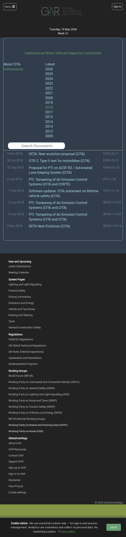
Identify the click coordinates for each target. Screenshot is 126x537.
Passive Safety (17, 290)
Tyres (12, 321)
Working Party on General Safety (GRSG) (32, 388)
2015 (49, 116)
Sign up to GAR (17, 467)
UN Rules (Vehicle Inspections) (26, 351)
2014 (49, 121)
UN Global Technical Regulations (27, 345)
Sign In (117, 6)
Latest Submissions (20, 266)
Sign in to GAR (17, 473)
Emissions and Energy (21, 303)
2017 (49, 112)
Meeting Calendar (19, 272)
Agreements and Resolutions (25, 357)
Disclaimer (14, 480)
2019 (49, 102)
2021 (49, 93)
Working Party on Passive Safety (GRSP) (32, 406)
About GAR (15, 443)
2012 (49, 131)
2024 (49, 78)
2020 (49, 97)
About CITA (11, 64)
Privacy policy (66, 531)
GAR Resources (17, 449)
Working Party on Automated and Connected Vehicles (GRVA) (44, 382)
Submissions (13, 69)
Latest (50, 64)
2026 (49, 69)
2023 (49, 83)
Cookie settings (17, 492)
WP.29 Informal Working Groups (27, 418)
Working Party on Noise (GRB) (26, 431)
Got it (113, 527)
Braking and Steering (21, 315)
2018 (49, 107)
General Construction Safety (25, 327)
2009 (49, 136)
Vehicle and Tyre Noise (22, 309)
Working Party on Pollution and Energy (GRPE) (35, 412)
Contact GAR (16, 455)
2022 (49, 88)
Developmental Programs (23, 363)
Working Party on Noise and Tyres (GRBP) (33, 400)
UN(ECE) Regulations (21, 339)
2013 (49, 126)
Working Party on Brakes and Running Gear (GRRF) (38, 425)
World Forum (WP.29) (21, 375)
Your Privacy (16, 486)
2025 (49, 73)
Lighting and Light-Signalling (25, 284)
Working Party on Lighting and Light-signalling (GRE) (39, 394)
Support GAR (16, 461)
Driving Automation (20, 296)
